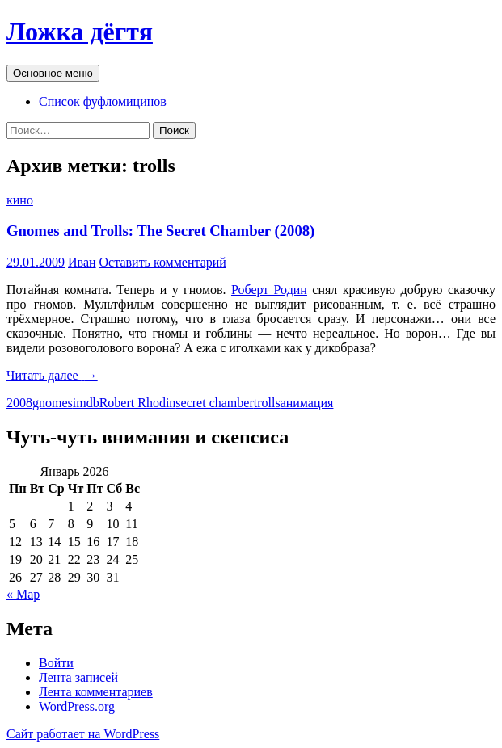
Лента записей (78, 677)
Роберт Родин (269, 289)
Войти (56, 663)
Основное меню (53, 73)
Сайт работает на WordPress (82, 734)
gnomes (52, 403)
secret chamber (214, 403)
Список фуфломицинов (103, 101)
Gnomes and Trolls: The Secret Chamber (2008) (160, 230)
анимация (307, 403)
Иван (82, 262)
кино (19, 200)
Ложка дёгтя (79, 31)
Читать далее (52, 375)
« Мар (23, 594)
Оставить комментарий (162, 262)
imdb (86, 403)
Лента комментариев (96, 692)
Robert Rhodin (137, 403)
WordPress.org (77, 706)
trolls (267, 403)
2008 (19, 403)
